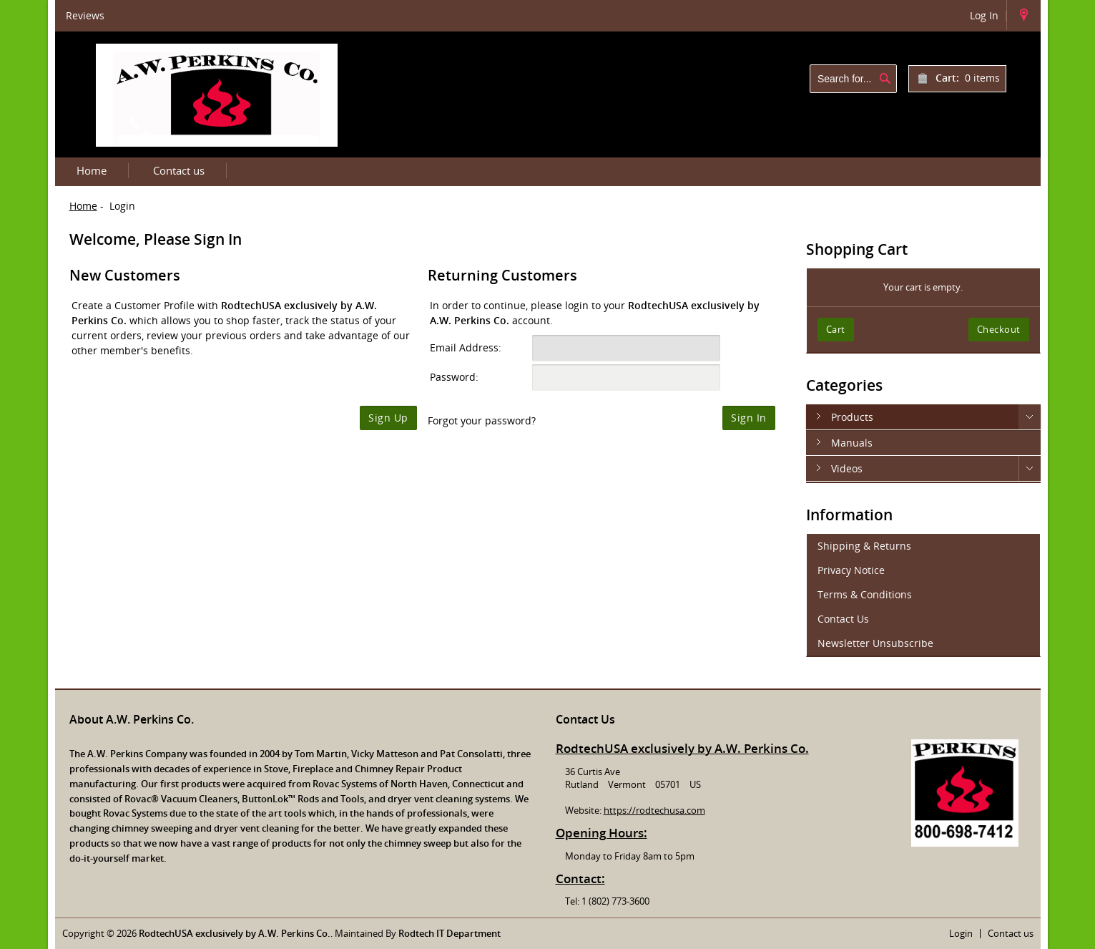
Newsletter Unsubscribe (875, 643)
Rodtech (417, 933)
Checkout (999, 329)
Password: (454, 377)
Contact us (179, 170)
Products (852, 417)
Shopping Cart (857, 249)
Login (961, 933)
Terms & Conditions (864, 594)
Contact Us (843, 619)
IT (440, 933)
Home (92, 170)
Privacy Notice (851, 570)
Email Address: (465, 347)
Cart (835, 329)
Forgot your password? (482, 420)
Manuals (852, 442)
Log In (984, 15)
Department (472, 933)
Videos (847, 468)
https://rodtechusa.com (654, 810)
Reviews (85, 15)
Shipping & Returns (864, 546)
